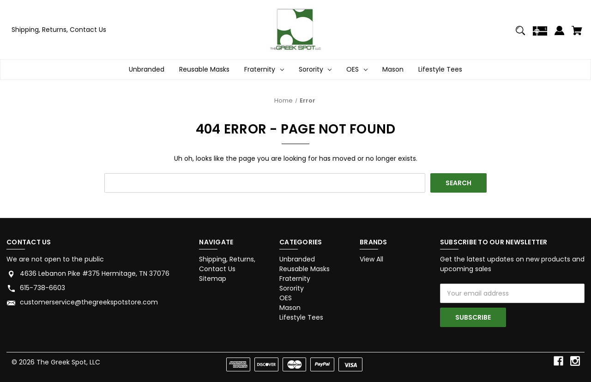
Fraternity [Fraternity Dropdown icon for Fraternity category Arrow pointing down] (264, 69)
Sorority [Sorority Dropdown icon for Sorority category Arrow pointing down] (315, 69)
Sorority (291, 288)
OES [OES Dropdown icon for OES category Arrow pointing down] (357, 69)
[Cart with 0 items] (577, 34)
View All (371, 259)
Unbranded (146, 69)
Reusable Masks (204, 69)
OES (285, 298)
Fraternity (294, 278)
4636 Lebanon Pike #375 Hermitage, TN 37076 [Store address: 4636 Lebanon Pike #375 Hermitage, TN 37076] (94, 273)
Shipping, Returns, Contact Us (59, 29)
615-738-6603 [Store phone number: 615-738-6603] (42, 287)
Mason (393, 69)
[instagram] (575, 361)
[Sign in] (559, 34)
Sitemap (212, 278)
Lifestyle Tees (440, 69)
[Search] (521, 34)
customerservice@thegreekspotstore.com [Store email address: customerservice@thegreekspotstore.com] (89, 302)
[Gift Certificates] (540, 34)
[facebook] (558, 361)
